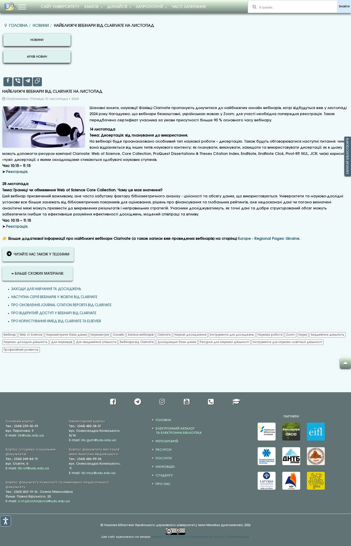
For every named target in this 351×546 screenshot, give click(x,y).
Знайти (344, 6)
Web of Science (31, 334)
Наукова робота (270, 334)
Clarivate (164, 334)
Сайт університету (60, 7)
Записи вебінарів (141, 334)
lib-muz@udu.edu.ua (98, 473)
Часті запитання (188, 7)
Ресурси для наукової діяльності (224, 342)
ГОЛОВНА (163, 420)
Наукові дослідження (190, 334)
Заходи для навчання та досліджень (46, 289)
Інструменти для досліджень (232, 334)
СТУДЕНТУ (164, 475)
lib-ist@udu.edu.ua (33, 468)
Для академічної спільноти (96, 342)
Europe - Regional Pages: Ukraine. (269, 238)
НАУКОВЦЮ (165, 466)
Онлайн (118, 334)
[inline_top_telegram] (27, 81)
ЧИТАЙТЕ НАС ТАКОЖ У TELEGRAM (38, 253)
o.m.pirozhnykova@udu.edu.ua (44, 501)
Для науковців (61, 342)
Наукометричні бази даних (66, 334)
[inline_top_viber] (17, 81)
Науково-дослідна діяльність (25, 342)
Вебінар (10, 334)
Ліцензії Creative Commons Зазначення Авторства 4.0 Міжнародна (200, 537)
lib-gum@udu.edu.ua (98, 440)
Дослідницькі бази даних (176, 342)
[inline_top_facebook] (7, 81)
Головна (18, 25)
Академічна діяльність (327, 334)
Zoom (290, 334)
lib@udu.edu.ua (31, 435)
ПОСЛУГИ (164, 458)
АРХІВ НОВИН (37, 56)
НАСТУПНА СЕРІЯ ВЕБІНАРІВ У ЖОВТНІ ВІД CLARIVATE (54, 297)
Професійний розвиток (21, 349)
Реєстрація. (17, 172)
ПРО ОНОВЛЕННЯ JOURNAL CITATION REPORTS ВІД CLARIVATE (61, 305)
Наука (302, 334)
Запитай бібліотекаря (347, 156)
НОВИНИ (36, 40)
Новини (41, 25)
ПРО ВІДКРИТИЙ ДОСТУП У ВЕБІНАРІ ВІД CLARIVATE (53, 313)
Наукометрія (99, 334)
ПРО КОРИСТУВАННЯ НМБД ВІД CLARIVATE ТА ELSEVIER (56, 321)
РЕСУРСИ (163, 449)
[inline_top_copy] (37, 81)
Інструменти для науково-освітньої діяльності (287, 342)
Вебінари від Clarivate (137, 342)
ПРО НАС (163, 484)
